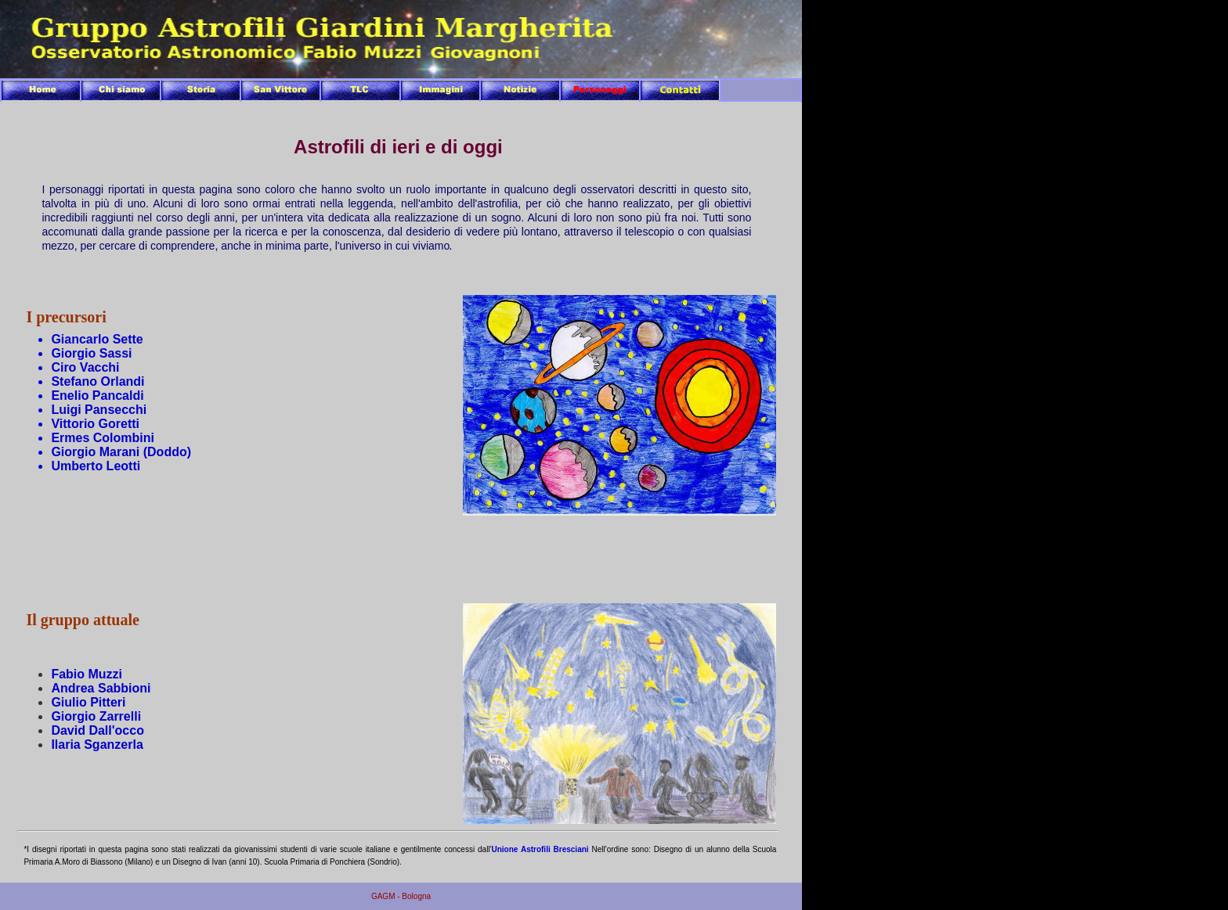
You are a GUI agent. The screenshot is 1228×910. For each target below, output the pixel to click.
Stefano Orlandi (97, 381)
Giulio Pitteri (88, 702)
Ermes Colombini (102, 437)
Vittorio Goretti (95, 423)
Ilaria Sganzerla (97, 744)
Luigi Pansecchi (98, 409)
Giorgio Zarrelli (96, 716)
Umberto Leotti (95, 466)
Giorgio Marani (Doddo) (121, 452)
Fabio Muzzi (86, 674)
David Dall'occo (97, 730)
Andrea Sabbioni (100, 688)
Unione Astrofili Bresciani (540, 849)
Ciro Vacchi (85, 367)
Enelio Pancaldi (97, 395)
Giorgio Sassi (91, 353)
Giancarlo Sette (97, 339)
